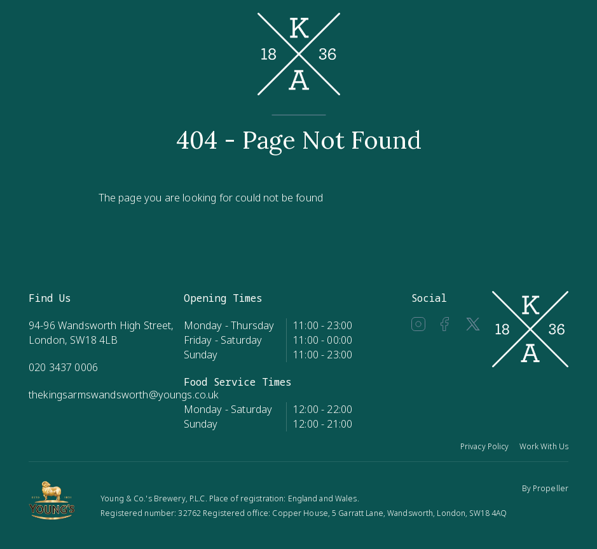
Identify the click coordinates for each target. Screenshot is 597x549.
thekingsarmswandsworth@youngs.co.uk (124, 395)
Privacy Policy (484, 446)
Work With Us (543, 446)
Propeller (550, 488)
